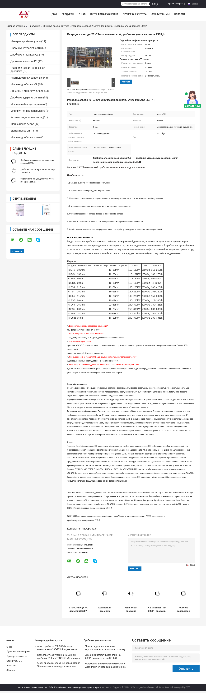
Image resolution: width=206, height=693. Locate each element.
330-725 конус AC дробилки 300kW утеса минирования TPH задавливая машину (78, 609)
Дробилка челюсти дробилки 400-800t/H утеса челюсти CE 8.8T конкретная (103, 657)
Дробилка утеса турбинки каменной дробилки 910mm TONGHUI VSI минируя (58, 656)
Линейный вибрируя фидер (26, 90)
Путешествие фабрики (104, 14)
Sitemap (10, 670)
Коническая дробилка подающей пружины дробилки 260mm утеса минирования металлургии (131, 609)
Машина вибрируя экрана (26, 104)
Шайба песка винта (22, 130)
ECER (188, 687)
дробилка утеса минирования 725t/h (83, 520)
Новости (179, 14)
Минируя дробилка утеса (56, 26)
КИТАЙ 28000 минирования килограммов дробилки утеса (74, 687)
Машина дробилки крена (25, 137)
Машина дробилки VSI (23, 84)
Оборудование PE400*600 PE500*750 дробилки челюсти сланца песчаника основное (105, 665)
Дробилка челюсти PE (23, 61)
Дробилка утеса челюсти (25, 48)
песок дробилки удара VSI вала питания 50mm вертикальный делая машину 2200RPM (58, 665)
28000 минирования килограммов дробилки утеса (94, 516)
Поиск (153, 4)
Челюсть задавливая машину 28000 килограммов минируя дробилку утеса (183, 609)
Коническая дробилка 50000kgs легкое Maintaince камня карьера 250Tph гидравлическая (104, 609)
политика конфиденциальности (32, 687)
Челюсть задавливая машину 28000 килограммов (141, 516)
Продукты (67, 14)
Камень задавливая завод (26, 117)
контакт (126, 82)
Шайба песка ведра (22, 124)
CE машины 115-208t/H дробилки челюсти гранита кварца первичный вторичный (157, 609)
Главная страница (15, 26)
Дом (54, 14)
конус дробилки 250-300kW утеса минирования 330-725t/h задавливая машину (57, 648)
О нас (82, 14)
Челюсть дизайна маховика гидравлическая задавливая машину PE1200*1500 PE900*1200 (105, 648)
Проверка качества (135, 14)
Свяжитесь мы (160, 14)
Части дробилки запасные (26, 77)
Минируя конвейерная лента (27, 110)
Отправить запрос (174, 4)
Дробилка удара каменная (26, 97)
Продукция (34, 26)
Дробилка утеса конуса (24, 54)
